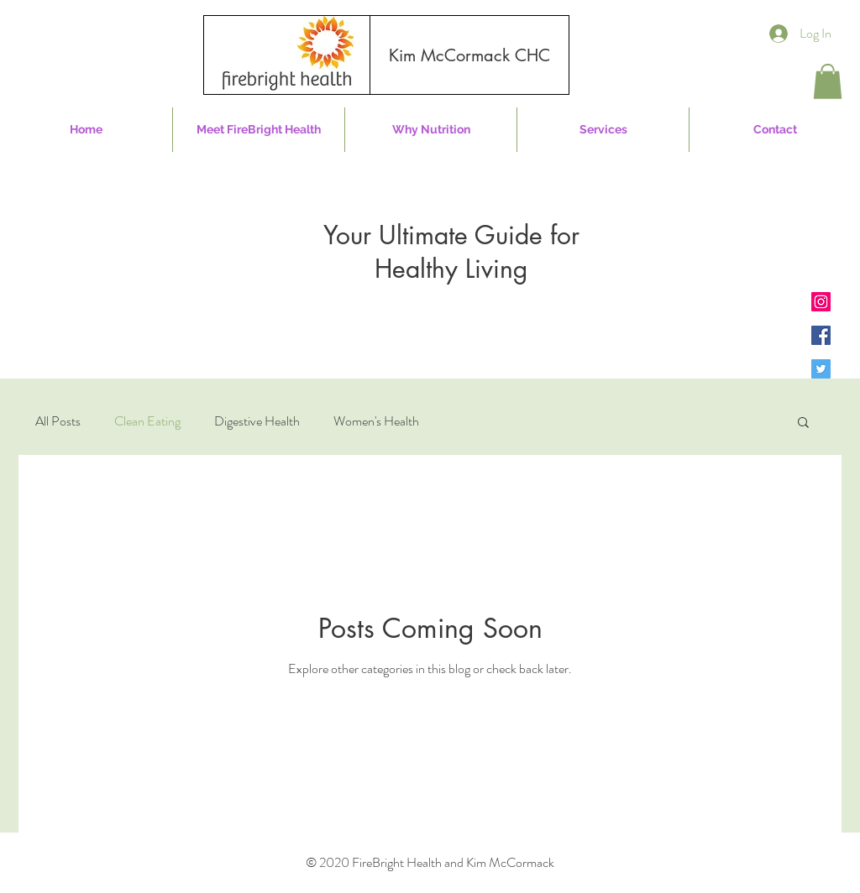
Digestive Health (257, 421)
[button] (827, 81)
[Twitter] (821, 369)
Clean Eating (147, 421)
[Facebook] (821, 335)
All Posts (58, 421)
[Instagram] (821, 301)
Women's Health (376, 421)
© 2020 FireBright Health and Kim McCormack (430, 862)
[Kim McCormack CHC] (469, 55)
